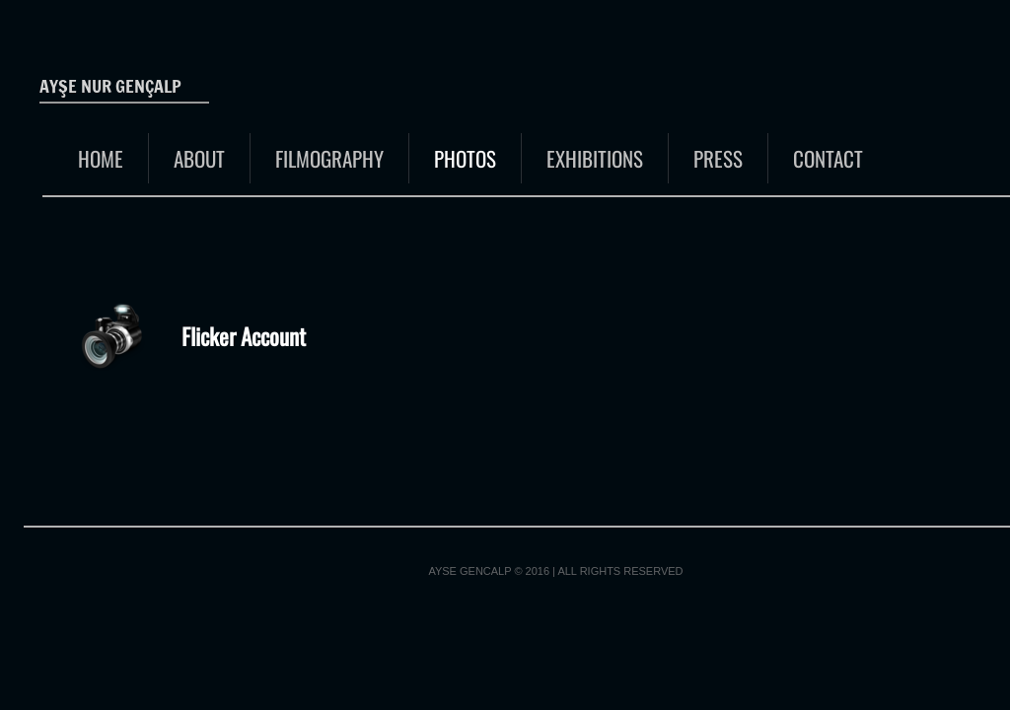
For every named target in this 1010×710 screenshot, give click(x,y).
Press (718, 158)
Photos (465, 158)
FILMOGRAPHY (329, 158)
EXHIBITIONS (594, 158)
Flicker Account (243, 336)
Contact (828, 158)
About (199, 158)
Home (100, 158)
